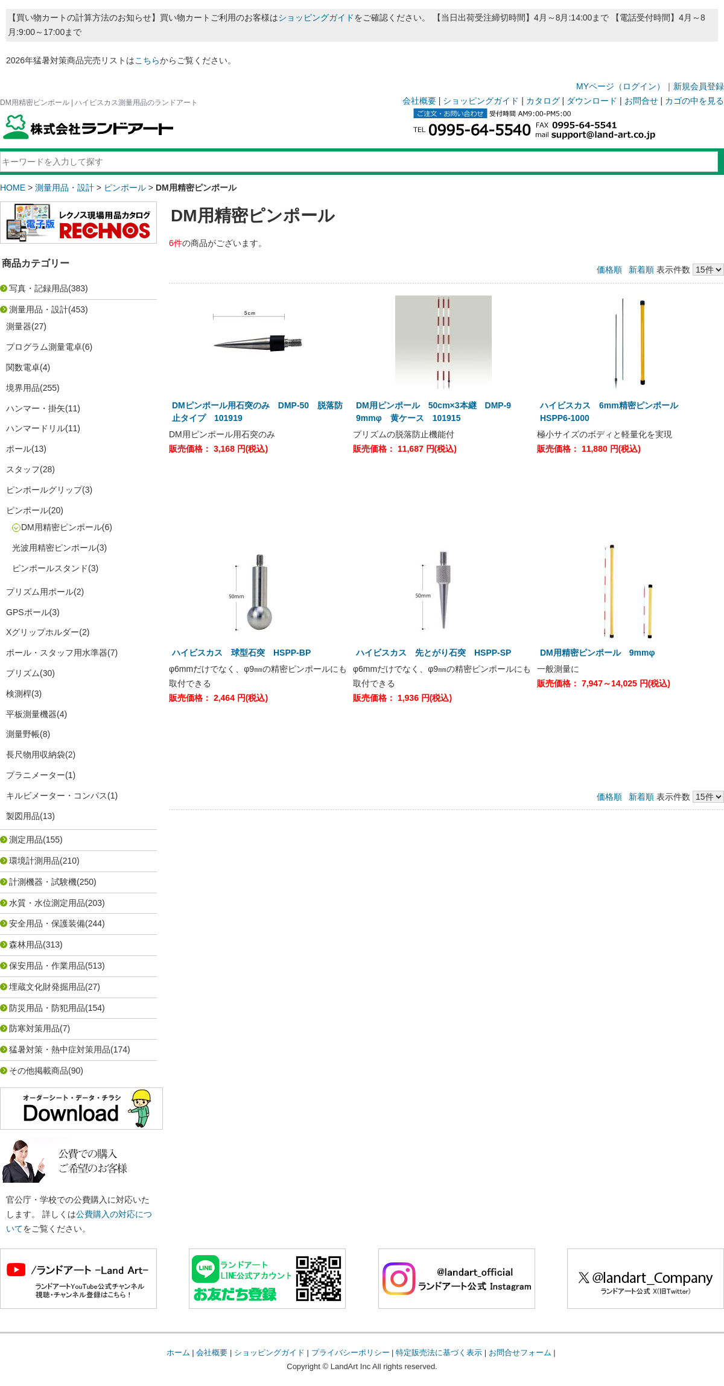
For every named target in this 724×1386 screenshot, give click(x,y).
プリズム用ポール (40, 591)
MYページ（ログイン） (620, 86)
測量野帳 (23, 734)
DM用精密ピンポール (61, 527)
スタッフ (23, 469)
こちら (147, 60)
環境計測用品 (34, 860)
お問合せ (641, 101)
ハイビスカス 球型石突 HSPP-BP (241, 652)
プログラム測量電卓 (44, 347)
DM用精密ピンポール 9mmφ (601, 652)
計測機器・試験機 (43, 882)
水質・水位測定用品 (47, 903)
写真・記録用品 (38, 288)
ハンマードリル (35, 428)
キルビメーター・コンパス (56, 795)
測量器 (18, 326)
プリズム (23, 673)
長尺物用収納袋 (35, 754)
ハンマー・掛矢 (35, 408)
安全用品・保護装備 (47, 923)
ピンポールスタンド (50, 568)
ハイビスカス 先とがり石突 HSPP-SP (433, 652)
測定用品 (26, 839)
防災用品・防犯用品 (47, 1008)
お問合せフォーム (520, 1352)
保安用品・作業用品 (47, 965)
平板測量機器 (31, 714)
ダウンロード (592, 101)
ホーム (178, 1352)
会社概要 (419, 101)
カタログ (543, 101)
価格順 (609, 269)
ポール (18, 449)
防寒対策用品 (34, 1028)
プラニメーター (35, 775)
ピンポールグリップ (44, 490)
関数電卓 (23, 367)
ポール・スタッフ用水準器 (56, 652)
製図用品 (23, 816)
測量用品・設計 (64, 187)
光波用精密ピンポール (54, 547)
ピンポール (125, 187)
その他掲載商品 (38, 1070)
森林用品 (26, 944)
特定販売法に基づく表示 (439, 1352)
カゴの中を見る (694, 101)
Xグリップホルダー (42, 632)
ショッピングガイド (316, 17)
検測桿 (18, 693)
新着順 (641, 269)
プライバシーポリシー (350, 1352)
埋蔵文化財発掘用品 (47, 987)
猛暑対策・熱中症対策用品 (59, 1049)
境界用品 (23, 388)
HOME (12, 187)
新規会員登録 (698, 86)
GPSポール (27, 612)
